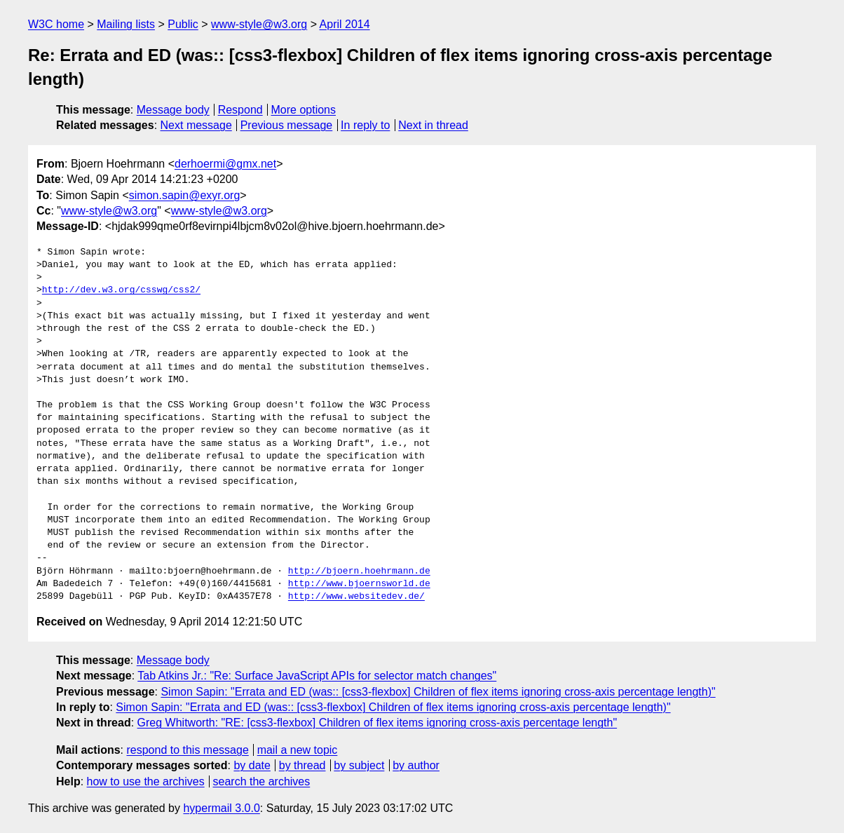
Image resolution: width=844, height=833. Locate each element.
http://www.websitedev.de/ (356, 596)
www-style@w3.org (259, 24)
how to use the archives (146, 781)
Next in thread (433, 125)
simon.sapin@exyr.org (184, 195)
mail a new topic (297, 750)
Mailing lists (126, 24)
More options (303, 110)
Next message (196, 125)
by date (251, 765)
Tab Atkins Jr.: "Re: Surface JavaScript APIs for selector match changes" (316, 676)
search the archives (262, 781)
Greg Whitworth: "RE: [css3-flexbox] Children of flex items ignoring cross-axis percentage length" (377, 723)
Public (183, 24)
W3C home (56, 24)
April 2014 (345, 24)
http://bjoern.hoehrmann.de (359, 571)
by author (416, 765)
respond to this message (187, 750)
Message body (173, 110)
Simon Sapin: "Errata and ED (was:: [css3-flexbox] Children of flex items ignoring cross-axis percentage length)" (438, 692)
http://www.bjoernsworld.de (359, 584)
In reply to (365, 125)
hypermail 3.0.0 (221, 808)
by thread (302, 765)
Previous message (286, 125)
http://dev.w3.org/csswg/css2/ (121, 290)
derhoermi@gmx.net (225, 164)
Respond (240, 110)
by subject (359, 765)
